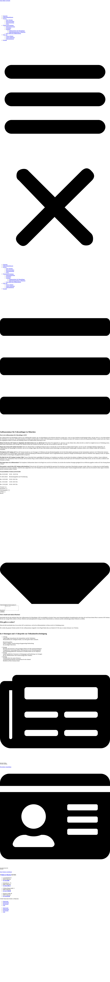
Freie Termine (9, 20)
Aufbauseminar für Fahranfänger (17, 30)
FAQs (7, 24)
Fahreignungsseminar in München (17, 32)
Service (5, 18)
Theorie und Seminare (8, 25)
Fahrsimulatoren (10, 38)
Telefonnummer (4, 490)
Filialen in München (6, 875)
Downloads (5, 905)
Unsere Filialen (9, 36)
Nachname (2, 488)
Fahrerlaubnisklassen (8, 17)
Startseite (5, 16)
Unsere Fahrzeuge (10, 37)
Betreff (1, 493)
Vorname (2, 487)
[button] (55, 152)
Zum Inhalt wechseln (5, 0)
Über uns (5, 34)
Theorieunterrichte (10, 26)
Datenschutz (6, 903)
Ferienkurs (8, 28)
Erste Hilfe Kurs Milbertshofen (13, 33)
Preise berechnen (10, 21)
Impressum (5, 902)
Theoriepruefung (10, 22)
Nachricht (2, 611)
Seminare (8, 29)
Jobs (4, 906)
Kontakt (5, 40)
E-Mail (2, 491)
